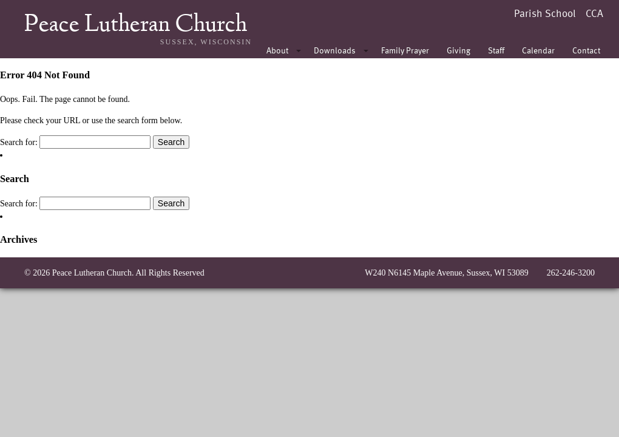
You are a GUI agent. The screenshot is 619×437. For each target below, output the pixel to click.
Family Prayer (405, 50)
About (277, 50)
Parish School (545, 13)
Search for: (19, 142)
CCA (594, 13)
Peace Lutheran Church (135, 25)
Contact (586, 50)
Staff (496, 50)
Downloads (335, 50)
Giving (458, 50)
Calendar (538, 50)
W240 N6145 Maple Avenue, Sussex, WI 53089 (446, 272)
